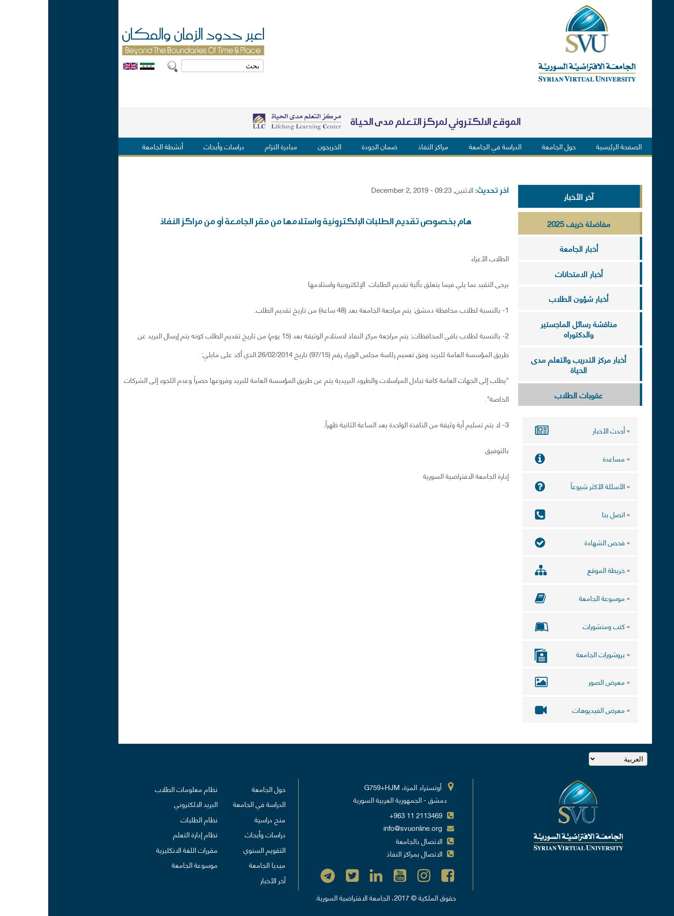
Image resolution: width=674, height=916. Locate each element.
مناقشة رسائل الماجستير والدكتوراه (530, 329)
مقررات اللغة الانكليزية (138, 848)
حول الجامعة (510, 146)
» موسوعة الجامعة (532, 597)
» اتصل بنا (532, 513)
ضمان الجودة (331, 146)
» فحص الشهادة (532, 541)
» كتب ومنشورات (532, 625)
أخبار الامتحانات (531, 273)
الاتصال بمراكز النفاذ (366, 852)
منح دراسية (221, 818)
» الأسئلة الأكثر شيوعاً (532, 485)
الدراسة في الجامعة (447, 146)
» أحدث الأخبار (532, 430)
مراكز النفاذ (385, 146)
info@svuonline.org (364, 826)
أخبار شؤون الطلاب (530, 298)
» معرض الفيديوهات (532, 708)
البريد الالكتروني (147, 802)
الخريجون (281, 146)
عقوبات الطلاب (530, 394)
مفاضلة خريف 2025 (530, 223)
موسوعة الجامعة (146, 863)
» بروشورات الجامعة (532, 654)
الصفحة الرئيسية (570, 146)
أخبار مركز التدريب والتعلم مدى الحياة (530, 364)
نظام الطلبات (150, 818)
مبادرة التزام (233, 146)
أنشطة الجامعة (114, 146)
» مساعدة (532, 458)
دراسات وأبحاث (175, 146)
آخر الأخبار (530, 196)
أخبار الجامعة (531, 248)
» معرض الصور (532, 681)
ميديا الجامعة (219, 863)
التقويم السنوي (216, 848)
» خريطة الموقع (532, 569)
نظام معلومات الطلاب (138, 787)
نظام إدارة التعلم (147, 833)
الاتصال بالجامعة (371, 839)
